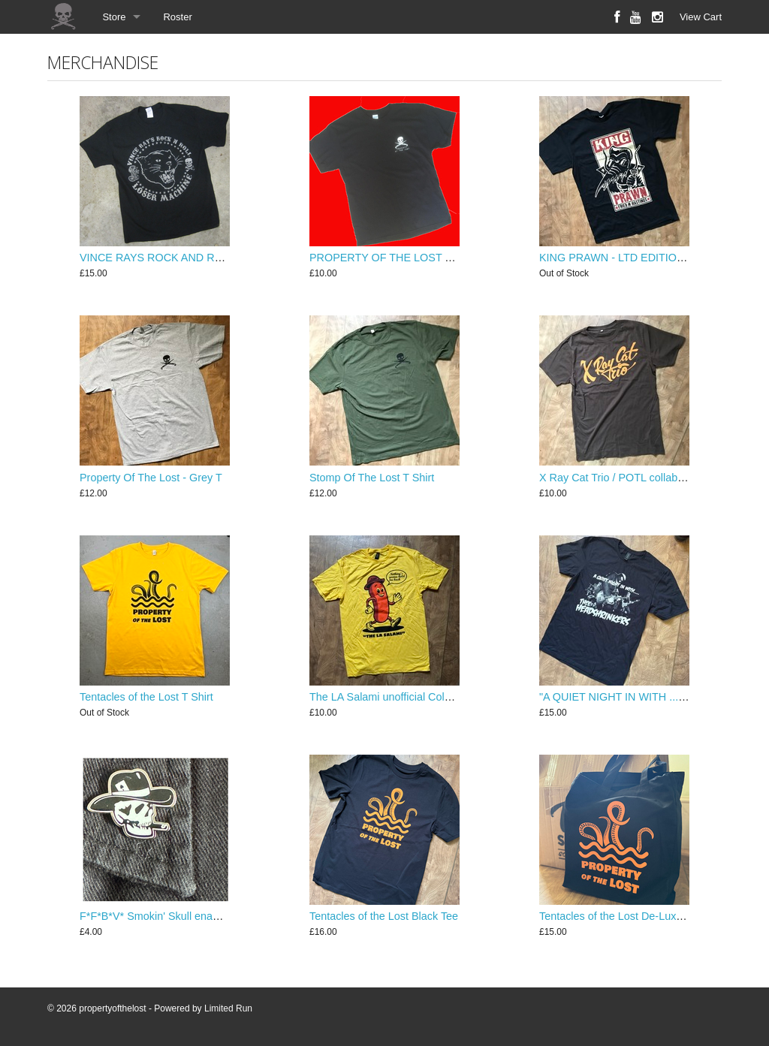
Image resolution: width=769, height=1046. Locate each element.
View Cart (701, 17)
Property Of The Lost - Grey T (151, 478)
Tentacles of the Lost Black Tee (383, 916)
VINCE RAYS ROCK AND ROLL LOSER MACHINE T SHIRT (226, 258)
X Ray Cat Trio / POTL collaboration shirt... (641, 478)
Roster (177, 17)
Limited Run (228, 1008)
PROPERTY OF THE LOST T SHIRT (398, 258)
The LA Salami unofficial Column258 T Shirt (413, 697)
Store (113, 17)
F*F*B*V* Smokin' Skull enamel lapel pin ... (182, 916)
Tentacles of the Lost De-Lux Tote (619, 916)
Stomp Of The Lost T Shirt (371, 478)
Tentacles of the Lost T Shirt (146, 697)
